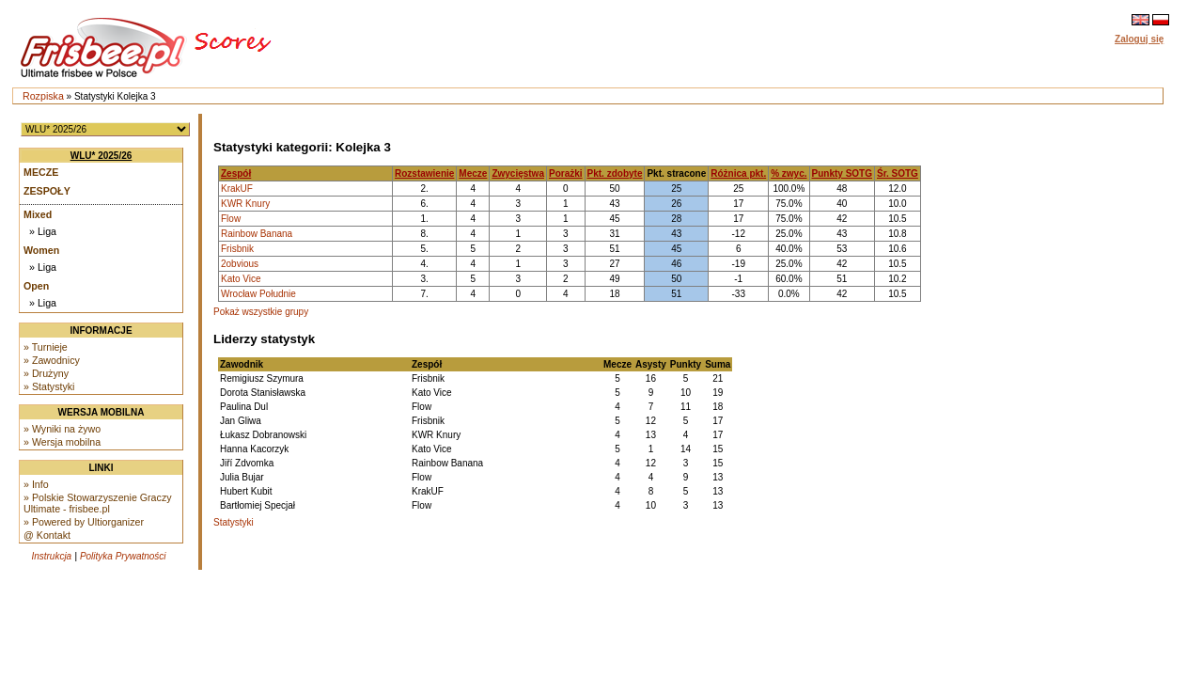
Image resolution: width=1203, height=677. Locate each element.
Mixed (37, 214)
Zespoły (46, 191)
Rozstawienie (424, 173)
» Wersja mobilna (62, 442)
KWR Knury (245, 203)
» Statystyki (48, 386)
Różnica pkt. (738, 173)
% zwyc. (788, 173)
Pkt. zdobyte (615, 173)
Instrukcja (51, 556)
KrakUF (237, 188)
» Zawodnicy (51, 360)
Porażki (566, 173)
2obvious (239, 264)
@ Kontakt (46, 535)
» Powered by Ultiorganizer (83, 521)
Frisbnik (237, 249)
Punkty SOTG (842, 173)
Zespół (236, 173)
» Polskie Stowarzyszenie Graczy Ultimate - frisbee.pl (97, 503)
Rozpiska (43, 96)
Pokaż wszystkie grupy (260, 312)
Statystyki (233, 522)
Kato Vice (241, 279)
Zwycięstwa (518, 173)
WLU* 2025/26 (101, 155)
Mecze (40, 172)
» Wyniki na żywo (62, 428)
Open (36, 285)
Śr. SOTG (897, 173)
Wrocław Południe (258, 294)
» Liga (42, 231)
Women (41, 250)
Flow (231, 218)
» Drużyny (46, 373)
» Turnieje (45, 347)
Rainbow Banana (256, 233)
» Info (36, 484)
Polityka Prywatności (123, 556)
